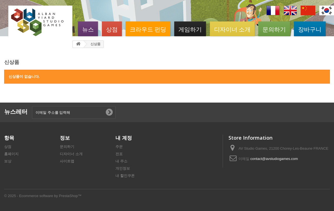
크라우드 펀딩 (148, 29)
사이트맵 (67, 161)
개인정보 (123, 168)
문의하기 (274, 29)
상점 (112, 29)
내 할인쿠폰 (125, 176)
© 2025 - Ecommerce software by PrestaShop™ (43, 196)
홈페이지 (11, 154)
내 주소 (121, 161)
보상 (7, 161)
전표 (119, 154)
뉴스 (88, 29)
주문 (119, 147)
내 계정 (124, 137)
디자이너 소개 (232, 29)
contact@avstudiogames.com (274, 159)
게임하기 (190, 29)
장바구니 (309, 29)
